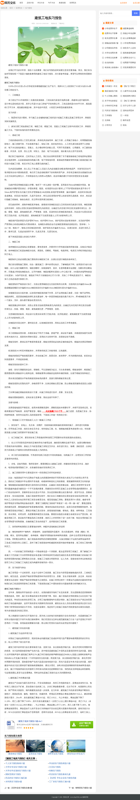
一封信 (125, 115)
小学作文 (108, 125)
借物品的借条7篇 (111, 43)
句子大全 (51, 3)
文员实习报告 (55, 767)
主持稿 (107, 120)
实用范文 (73, 3)
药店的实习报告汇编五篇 (16, 778)
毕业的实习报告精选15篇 (59, 763)
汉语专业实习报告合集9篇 (21, 788)
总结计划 (30, 3)
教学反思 (126, 120)
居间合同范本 (128, 111)
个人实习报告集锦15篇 (15, 763)
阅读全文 (54, 23)
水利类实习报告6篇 (13, 782)
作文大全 (40, 3)
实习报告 (28, 8)
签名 (125, 125)
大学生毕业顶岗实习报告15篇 (18, 771)
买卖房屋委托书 (129, 67)
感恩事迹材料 (128, 28)
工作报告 (108, 115)
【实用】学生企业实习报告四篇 (62, 778)
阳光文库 (66, 797)
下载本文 (61, 23)
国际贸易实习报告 (13, 774)
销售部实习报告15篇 (83, 788)
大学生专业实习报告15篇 (16, 767)
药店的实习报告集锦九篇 (59, 774)
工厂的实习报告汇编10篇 (59, 782)
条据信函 (62, 3)
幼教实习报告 (55, 771)
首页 (21, 3)
